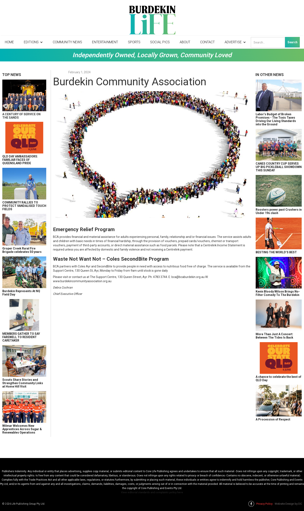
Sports (134, 42)
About (185, 42)
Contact (207, 42)
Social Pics (160, 42)
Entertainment (105, 42)
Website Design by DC (288, 503)
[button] (33, 42)
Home (9, 42)
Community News (67, 42)
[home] (152, 21)
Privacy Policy (264, 503)
